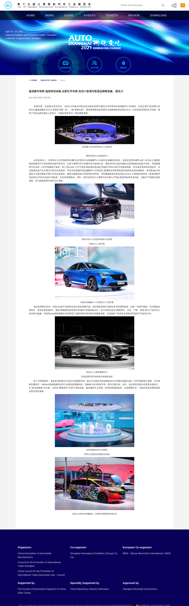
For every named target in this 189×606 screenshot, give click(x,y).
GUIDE (68, 15)
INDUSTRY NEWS (49, 80)
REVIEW (134, 15)
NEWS (50, 15)
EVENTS (89, 15)
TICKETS (112, 15)
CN (182, 5)
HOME (31, 15)
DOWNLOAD (158, 15)
